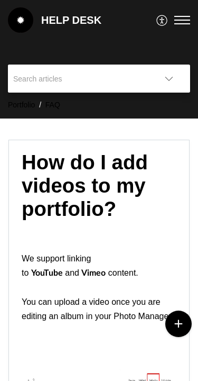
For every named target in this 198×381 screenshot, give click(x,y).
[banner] (99, 59)
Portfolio (21, 105)
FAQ (52, 105)
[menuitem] (162, 20)
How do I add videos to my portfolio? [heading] (85, 185)
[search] (78, 79)
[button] (162, 20)
